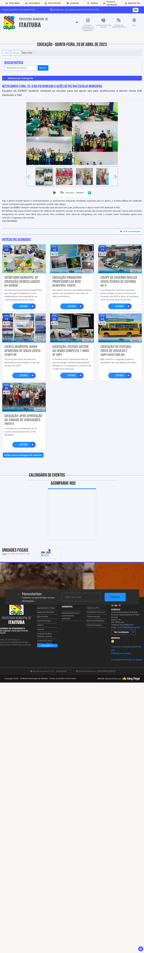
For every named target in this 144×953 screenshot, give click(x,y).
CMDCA (40, 625)
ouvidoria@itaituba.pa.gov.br (128, 627)
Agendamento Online (46, 608)
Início (6, 52)
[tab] (76, 22)
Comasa (40, 629)
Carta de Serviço (44, 621)
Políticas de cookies (121, 653)
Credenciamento (93, 617)
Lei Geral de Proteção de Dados (126, 659)
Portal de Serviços (94, 625)
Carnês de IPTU (93, 608)
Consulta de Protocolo (95, 612)
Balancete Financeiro (45, 612)
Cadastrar (115, 597)
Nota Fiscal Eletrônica (95, 621)
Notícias (16, 52)
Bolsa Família (42, 617)
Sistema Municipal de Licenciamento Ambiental (70, 616)
